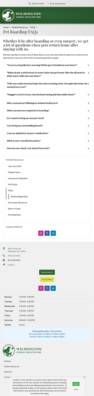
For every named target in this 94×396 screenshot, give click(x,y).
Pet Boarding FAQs (19, 196)
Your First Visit (14, 166)
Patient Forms (14, 172)
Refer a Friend (14, 208)
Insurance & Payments (18, 178)
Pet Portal (12, 184)
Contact (7, 377)
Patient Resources (20, 27)
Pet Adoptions (14, 214)
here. (47, 393)
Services (7, 361)
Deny (76, 389)
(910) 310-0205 (14, 256)
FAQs (32, 27)
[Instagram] (40, 233)
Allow (76, 384)
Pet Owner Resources (17, 202)
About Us (8, 372)
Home (6, 27)
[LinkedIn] (53, 233)
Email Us (11, 265)
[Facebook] (47, 233)
